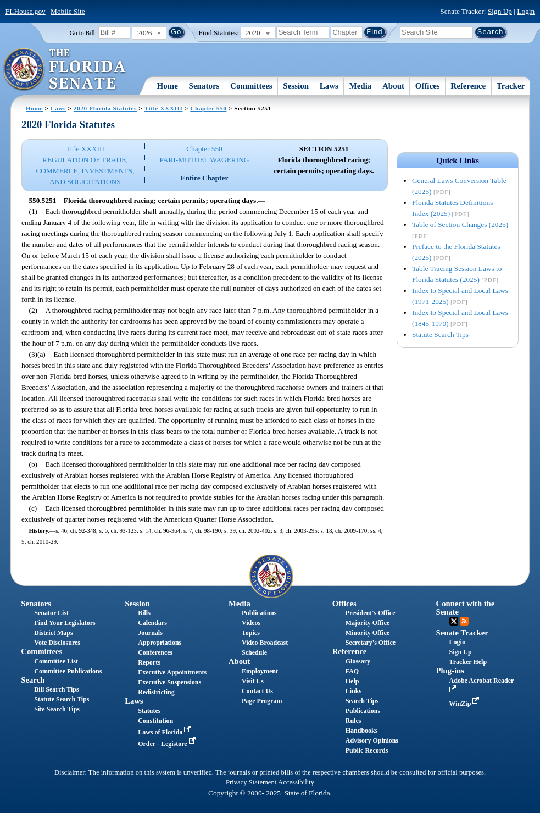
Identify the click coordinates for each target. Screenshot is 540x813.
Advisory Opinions (372, 740)
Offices (427, 85)
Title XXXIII (163, 108)
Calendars (152, 623)
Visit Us (253, 681)
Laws (329, 85)
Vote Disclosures (57, 642)
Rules (353, 720)
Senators (204, 85)
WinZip (465, 703)
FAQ (352, 671)
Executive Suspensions (169, 682)
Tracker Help (468, 662)
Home (167, 85)
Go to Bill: (83, 33)
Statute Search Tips (440, 334)
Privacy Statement (251, 782)
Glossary (358, 661)
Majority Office (367, 623)
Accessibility (296, 782)
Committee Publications (68, 671)
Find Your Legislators (64, 623)
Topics (251, 633)
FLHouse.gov (25, 11)
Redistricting (156, 692)
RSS (464, 621)
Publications (259, 613)
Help (352, 681)
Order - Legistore (168, 744)
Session (296, 85)
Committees (251, 85)
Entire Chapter (205, 178)
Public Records (367, 750)
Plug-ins (450, 670)
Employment (260, 671)
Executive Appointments (172, 672)
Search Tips (362, 701)
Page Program (262, 701)
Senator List (51, 613)
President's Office (371, 613)
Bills (144, 613)
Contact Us (257, 691)
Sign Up (500, 11)
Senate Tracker (462, 632)
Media (360, 85)
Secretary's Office (371, 642)
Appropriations (159, 642)
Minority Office (367, 633)
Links (353, 691)
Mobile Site (68, 11)
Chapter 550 (208, 108)
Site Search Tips (57, 709)
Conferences (155, 652)
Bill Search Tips (56, 689)
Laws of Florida (165, 732)
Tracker (511, 85)
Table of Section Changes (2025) (460, 224)
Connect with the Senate (465, 607)
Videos (251, 623)
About (393, 85)
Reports (149, 662)
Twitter (453, 621)
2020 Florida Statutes (105, 108)
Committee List (56, 661)
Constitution (155, 720)
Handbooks (362, 730)
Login (526, 11)
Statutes (149, 711)
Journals (150, 633)
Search (32, 680)
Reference (468, 85)
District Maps (53, 633)
